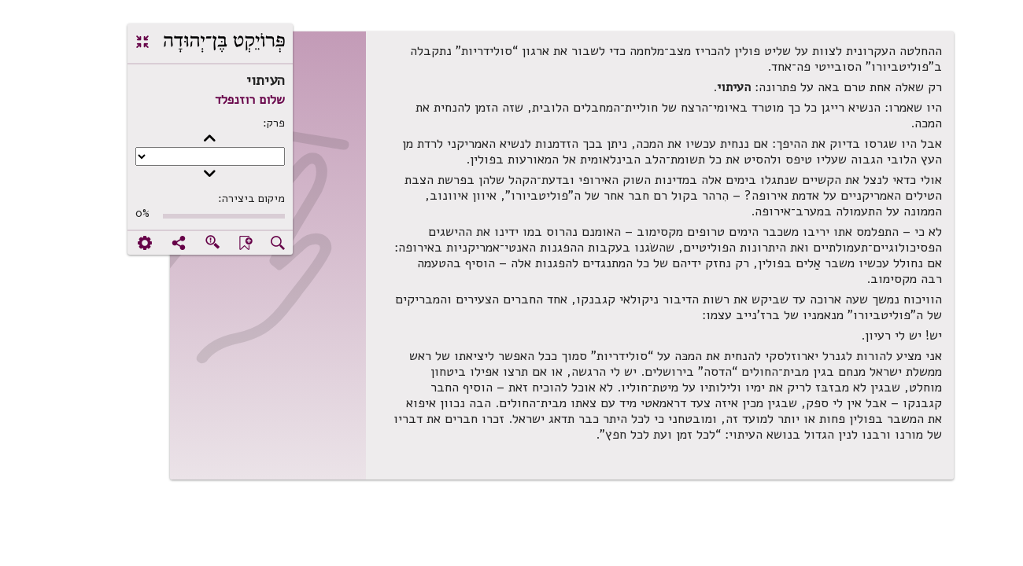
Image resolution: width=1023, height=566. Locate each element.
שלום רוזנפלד (199, 99)
